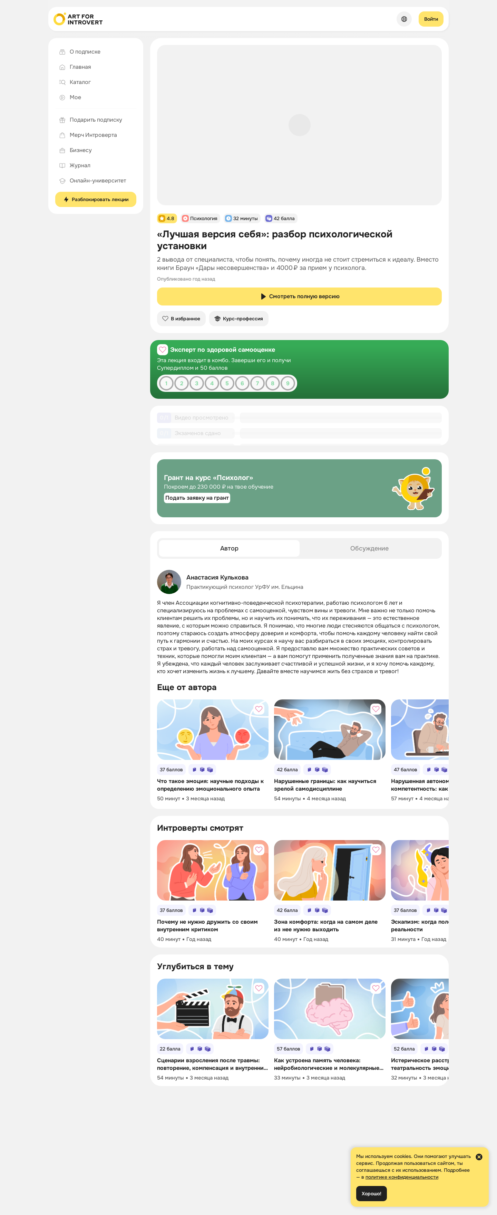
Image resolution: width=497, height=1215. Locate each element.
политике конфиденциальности (402, 1177)
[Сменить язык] (404, 19)
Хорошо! (371, 1193)
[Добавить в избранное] (162, 349)
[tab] (229, 554)
